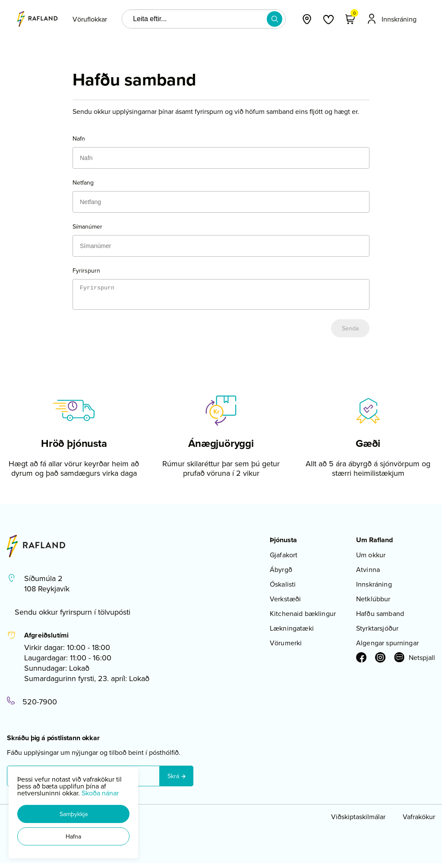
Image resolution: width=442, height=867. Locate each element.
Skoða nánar (100, 793)
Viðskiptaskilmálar (358, 820)
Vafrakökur (419, 820)
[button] (73, 814)
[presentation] (89, 19)
